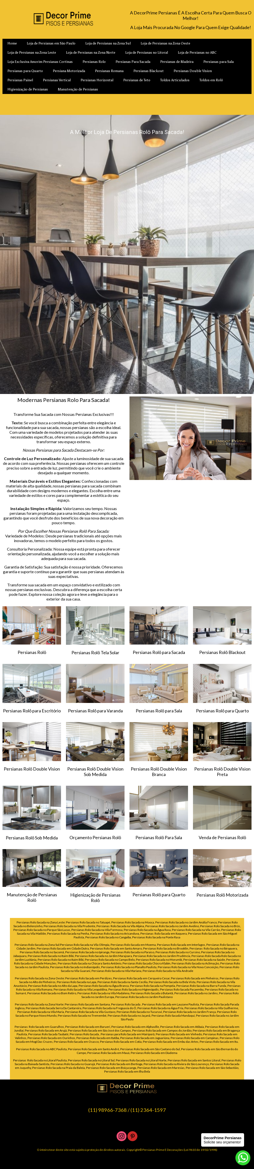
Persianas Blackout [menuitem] (148, 71)
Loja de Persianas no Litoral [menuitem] (146, 52)
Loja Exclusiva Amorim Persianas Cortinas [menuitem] (40, 62)
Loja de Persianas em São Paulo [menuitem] (51, 43)
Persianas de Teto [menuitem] (136, 80)
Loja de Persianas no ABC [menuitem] (197, 52)
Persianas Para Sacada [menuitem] (133, 62)
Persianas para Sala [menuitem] (218, 62)
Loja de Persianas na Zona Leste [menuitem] (31, 52)
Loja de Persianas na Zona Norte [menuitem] (90, 52)
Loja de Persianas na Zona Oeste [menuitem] (165, 43)
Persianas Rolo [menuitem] (94, 62)
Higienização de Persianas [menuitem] (27, 89)
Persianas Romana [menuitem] (109, 71)
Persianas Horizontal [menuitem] (97, 80)
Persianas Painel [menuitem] (20, 80)
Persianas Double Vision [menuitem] (193, 71)
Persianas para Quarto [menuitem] (25, 71)
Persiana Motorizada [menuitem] (69, 71)
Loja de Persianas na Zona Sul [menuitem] (108, 43)
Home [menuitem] (12, 43)
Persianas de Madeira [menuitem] (176, 62)
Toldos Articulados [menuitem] (175, 80)
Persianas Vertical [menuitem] (57, 80)
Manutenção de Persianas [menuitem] (78, 89)
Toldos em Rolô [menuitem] (211, 80)
